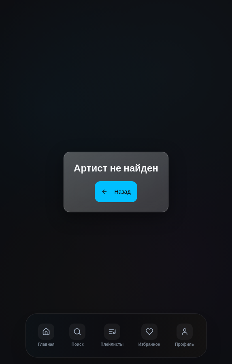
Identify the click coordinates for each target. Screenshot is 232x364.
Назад (115, 191)
